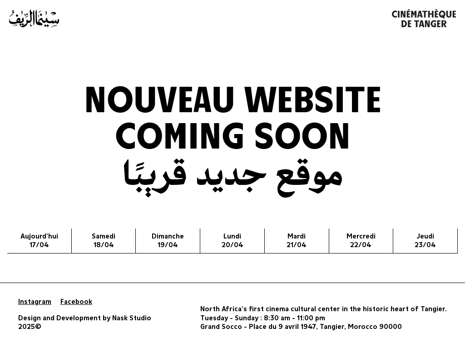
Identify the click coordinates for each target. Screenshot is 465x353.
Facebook (76, 302)
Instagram (34, 302)
